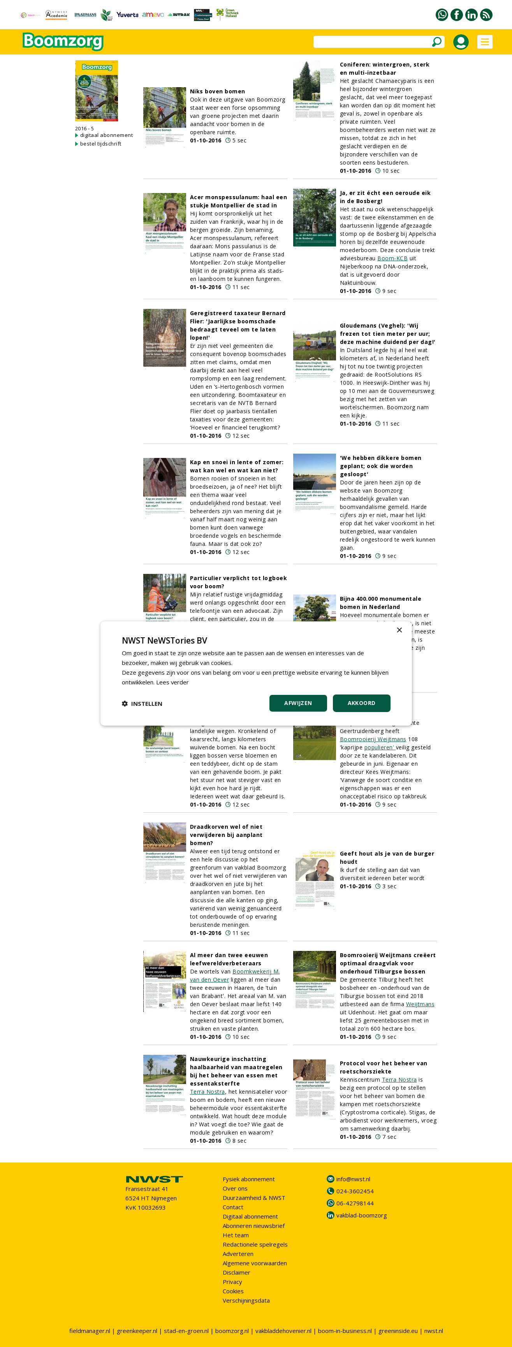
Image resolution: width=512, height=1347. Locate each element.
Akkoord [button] (362, 703)
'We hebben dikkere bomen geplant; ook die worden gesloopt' (381, 466)
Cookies (233, 1291)
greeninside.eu (398, 1331)
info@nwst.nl (353, 1179)
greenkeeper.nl (137, 1331)
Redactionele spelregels (255, 1244)
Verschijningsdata (246, 1300)
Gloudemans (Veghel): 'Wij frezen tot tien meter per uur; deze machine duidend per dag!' (388, 334)
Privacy (232, 1282)
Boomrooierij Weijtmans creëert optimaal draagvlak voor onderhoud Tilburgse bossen (388, 963)
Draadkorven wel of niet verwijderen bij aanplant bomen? (226, 835)
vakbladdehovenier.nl (283, 1331)
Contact (233, 1207)
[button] (142, 703)
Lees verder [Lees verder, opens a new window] (172, 682)
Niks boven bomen (217, 91)
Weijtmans (420, 1004)
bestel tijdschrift (100, 143)
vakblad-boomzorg (361, 1215)
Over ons (235, 1188)
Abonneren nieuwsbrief (254, 1225)
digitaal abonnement (106, 135)
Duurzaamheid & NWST (254, 1197)
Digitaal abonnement (250, 1216)
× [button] (399, 630)
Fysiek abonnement (249, 1179)
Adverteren (238, 1254)
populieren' (380, 747)
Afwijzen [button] (298, 703)
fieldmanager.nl (89, 1331)
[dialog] (256, 673)
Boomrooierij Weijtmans (373, 739)
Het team (236, 1235)
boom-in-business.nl (345, 1331)
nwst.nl (433, 1331)
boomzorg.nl (232, 1331)
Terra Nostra (207, 1091)
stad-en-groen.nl (186, 1331)
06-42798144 (355, 1203)
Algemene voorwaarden (255, 1263)
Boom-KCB (392, 258)
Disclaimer (236, 1272)
